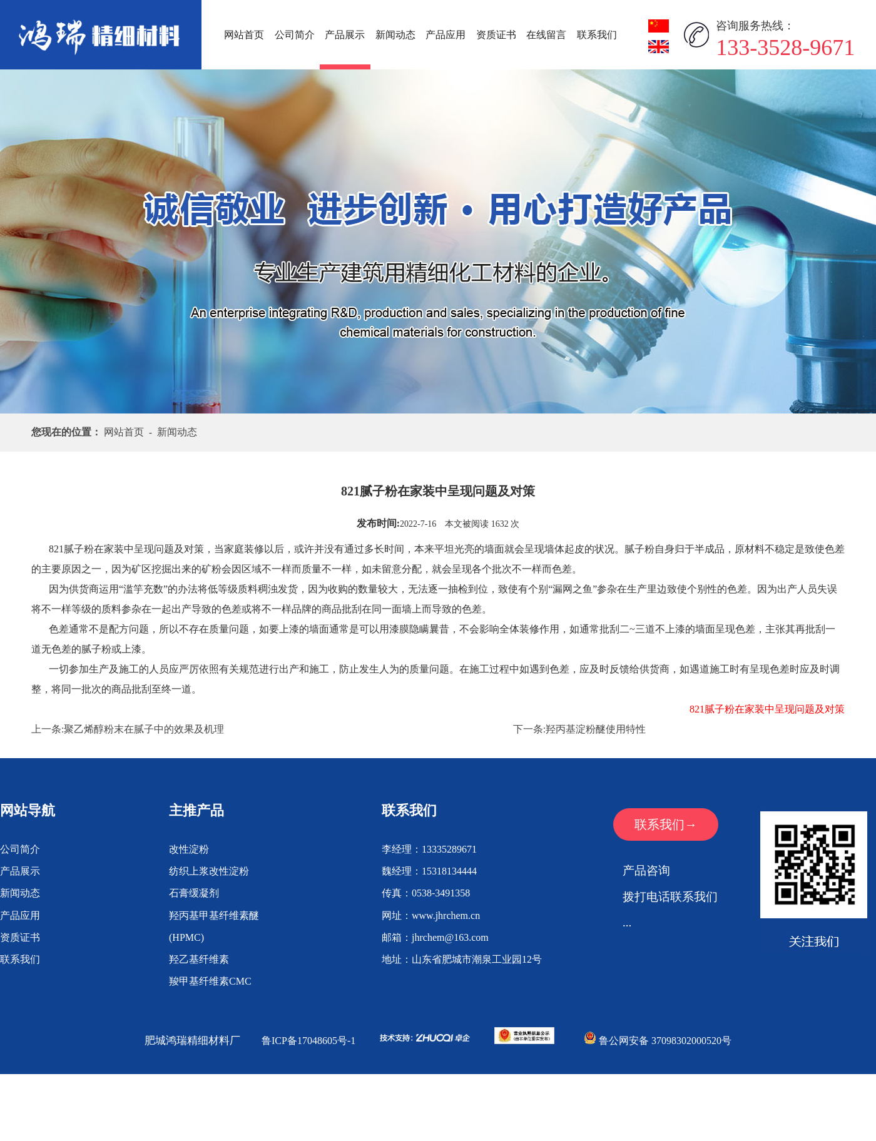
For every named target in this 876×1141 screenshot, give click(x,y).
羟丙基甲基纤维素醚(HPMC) (214, 926)
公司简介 (295, 34)
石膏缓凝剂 (194, 893)
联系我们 (597, 34)
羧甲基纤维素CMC (210, 981)
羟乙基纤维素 (199, 959)
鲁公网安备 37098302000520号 (657, 1040)
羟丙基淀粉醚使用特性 (596, 729)
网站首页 (244, 34)
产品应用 (445, 34)
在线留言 (546, 34)
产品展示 (345, 34)
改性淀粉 (189, 849)
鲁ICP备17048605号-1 (308, 1040)
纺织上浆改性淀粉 (209, 871)
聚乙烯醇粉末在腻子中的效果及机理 (144, 729)
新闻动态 (395, 34)
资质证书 (496, 34)
